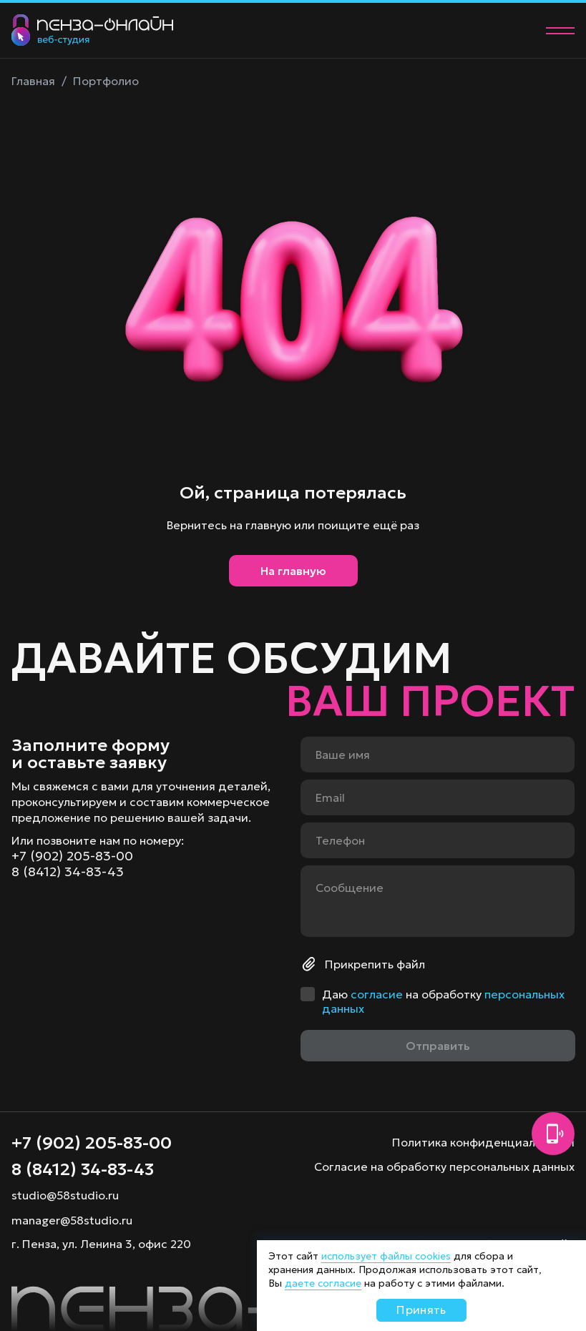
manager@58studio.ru (71, 1220)
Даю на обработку (443, 1001)
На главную (293, 571)
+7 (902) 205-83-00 (72, 856)
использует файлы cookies (386, 1255)
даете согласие (323, 1283)
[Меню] (560, 31)
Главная (33, 81)
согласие (377, 994)
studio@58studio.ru (65, 1195)
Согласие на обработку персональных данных (444, 1166)
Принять (421, 1309)
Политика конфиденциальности (483, 1142)
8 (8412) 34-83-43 (67, 872)
